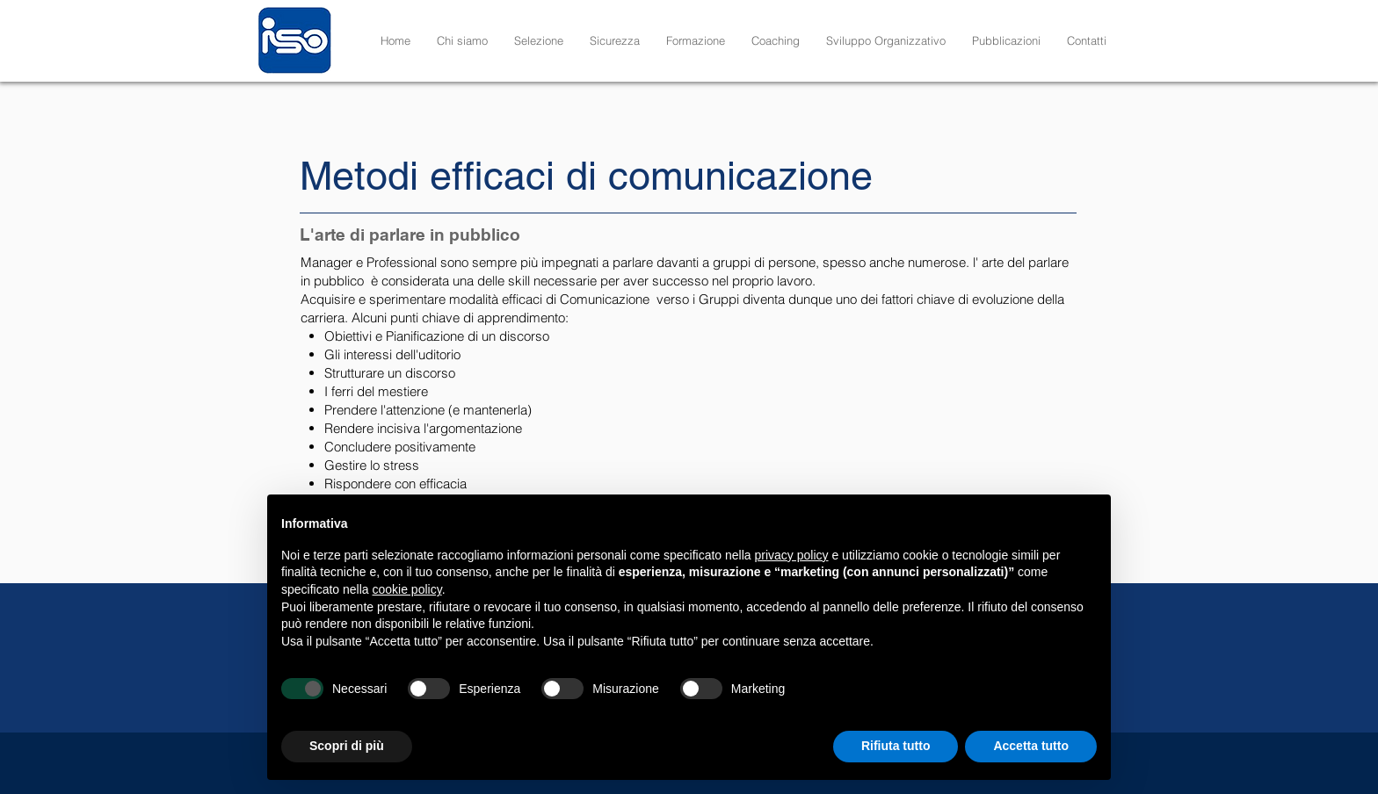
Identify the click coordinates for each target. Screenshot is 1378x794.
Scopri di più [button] (346, 746)
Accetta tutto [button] (1031, 746)
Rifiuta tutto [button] (896, 746)
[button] (539, 40)
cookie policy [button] (407, 589)
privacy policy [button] (792, 555)
